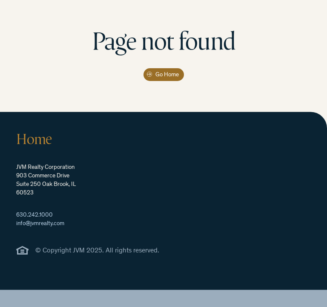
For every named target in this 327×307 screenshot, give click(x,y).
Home (34, 139)
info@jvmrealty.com (40, 224)
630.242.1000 (34, 215)
